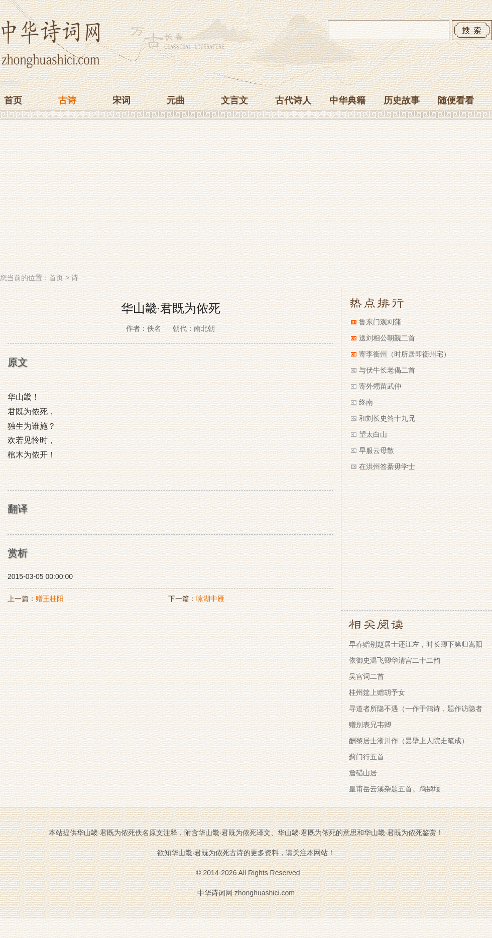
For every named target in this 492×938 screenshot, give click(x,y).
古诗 (67, 100)
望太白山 (373, 434)
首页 (13, 100)
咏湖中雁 (210, 599)
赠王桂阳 (50, 599)
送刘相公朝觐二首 (387, 338)
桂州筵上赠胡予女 (377, 692)
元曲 (176, 100)
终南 (366, 402)
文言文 (234, 100)
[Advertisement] (246, 197)
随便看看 (456, 100)
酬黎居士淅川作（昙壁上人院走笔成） (408, 741)
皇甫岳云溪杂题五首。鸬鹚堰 (394, 789)
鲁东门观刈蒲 (380, 322)
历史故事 (402, 100)
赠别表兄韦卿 (370, 725)
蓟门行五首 (366, 757)
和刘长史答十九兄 (387, 418)
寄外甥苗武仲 (380, 386)
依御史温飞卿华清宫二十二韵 (394, 660)
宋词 (121, 100)
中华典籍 (347, 100)
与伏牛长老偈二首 (387, 370)
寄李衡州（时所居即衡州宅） (404, 354)
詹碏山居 (363, 773)
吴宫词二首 (366, 676)
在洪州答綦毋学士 (387, 466)
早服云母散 (376, 450)
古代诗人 (293, 100)
